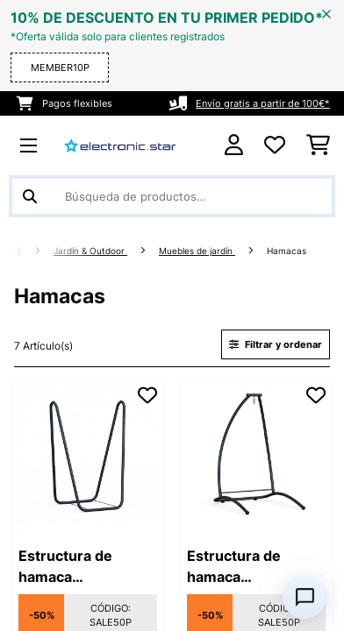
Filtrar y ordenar (275, 344)
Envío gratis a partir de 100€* (263, 103)
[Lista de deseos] (274, 145)
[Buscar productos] (172, 196)
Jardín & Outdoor (90, 251)
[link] (87, 455)
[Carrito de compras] (318, 145)
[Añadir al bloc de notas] (147, 395)
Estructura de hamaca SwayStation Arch (248, 567)
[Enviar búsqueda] (30, 196)
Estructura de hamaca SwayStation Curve (83, 567)
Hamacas (288, 251)
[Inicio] (32, 251)
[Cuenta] (234, 145)
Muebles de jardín (197, 251)
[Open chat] (304, 597)
